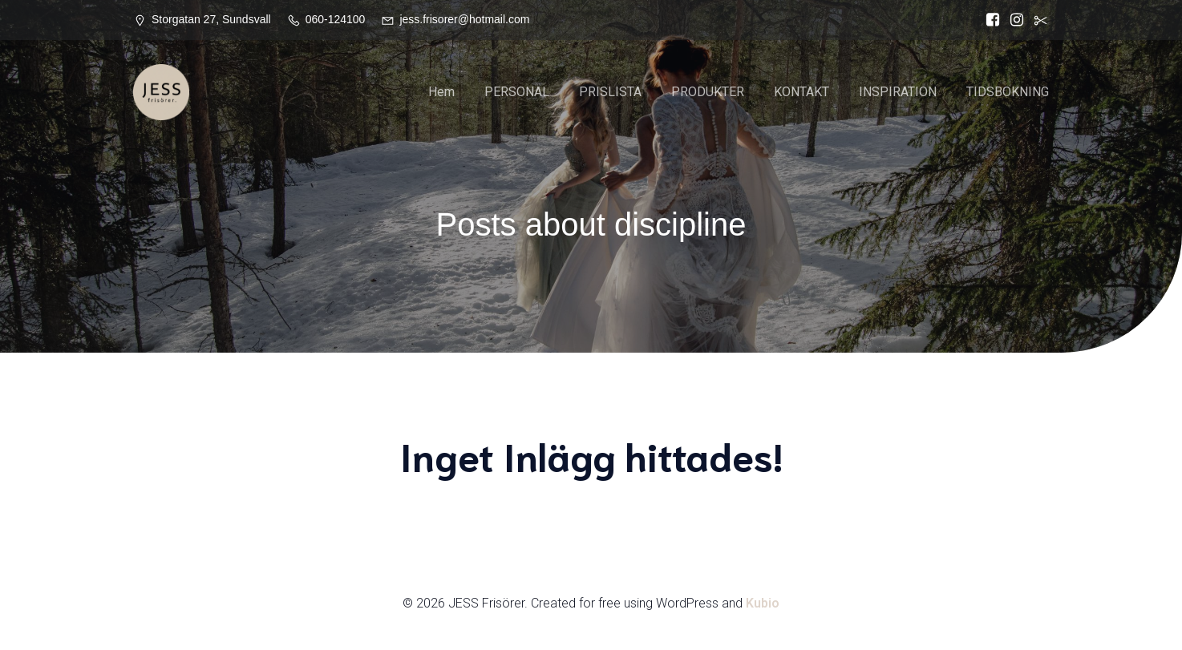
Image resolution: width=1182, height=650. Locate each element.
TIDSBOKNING (1007, 91)
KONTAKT (801, 91)
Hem (441, 91)
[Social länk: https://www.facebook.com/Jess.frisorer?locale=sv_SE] (989, 20)
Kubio (762, 603)
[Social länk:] (1037, 20)
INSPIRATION (898, 91)
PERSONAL (516, 91)
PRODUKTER (707, 91)
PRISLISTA (610, 91)
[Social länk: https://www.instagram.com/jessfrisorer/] (1013, 20)
